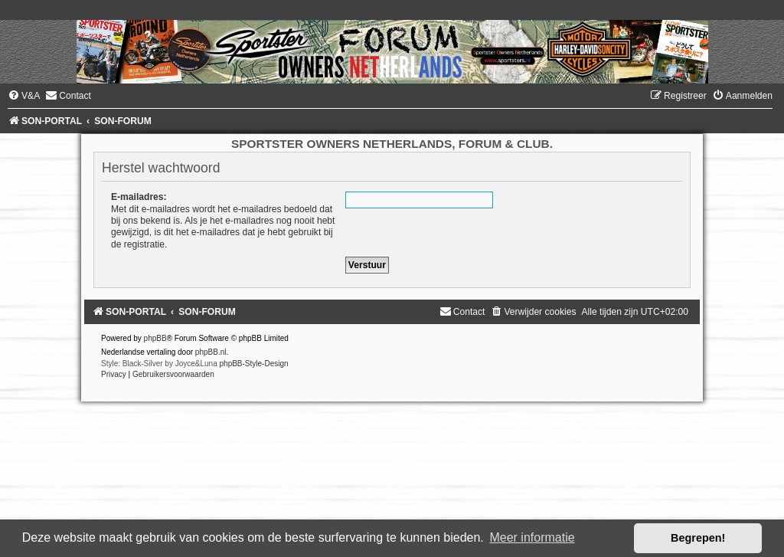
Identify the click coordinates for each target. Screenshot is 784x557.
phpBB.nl (211, 352)
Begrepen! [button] (698, 538)
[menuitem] (24, 95)
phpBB (155, 338)
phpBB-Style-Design (254, 363)
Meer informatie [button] (531, 537)
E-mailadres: (139, 197)
